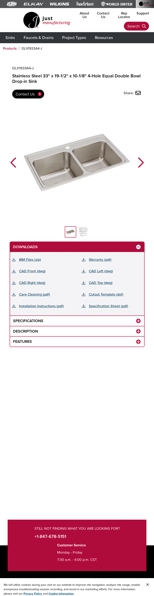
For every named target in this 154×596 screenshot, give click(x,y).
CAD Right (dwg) (32, 282)
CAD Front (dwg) (32, 270)
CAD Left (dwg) (101, 270)
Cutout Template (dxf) (106, 294)
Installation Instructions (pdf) (41, 305)
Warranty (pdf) (100, 259)
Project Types (74, 37)
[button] (13, 162)
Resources (104, 37)
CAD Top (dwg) (100, 282)
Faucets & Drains (39, 37)
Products (10, 48)
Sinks (10, 37)
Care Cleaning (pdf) (34, 294)
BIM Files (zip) (30, 259)
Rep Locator (124, 15)
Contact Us (103, 15)
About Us (84, 15)
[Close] (147, 589)
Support (143, 13)
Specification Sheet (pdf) (108, 305)
